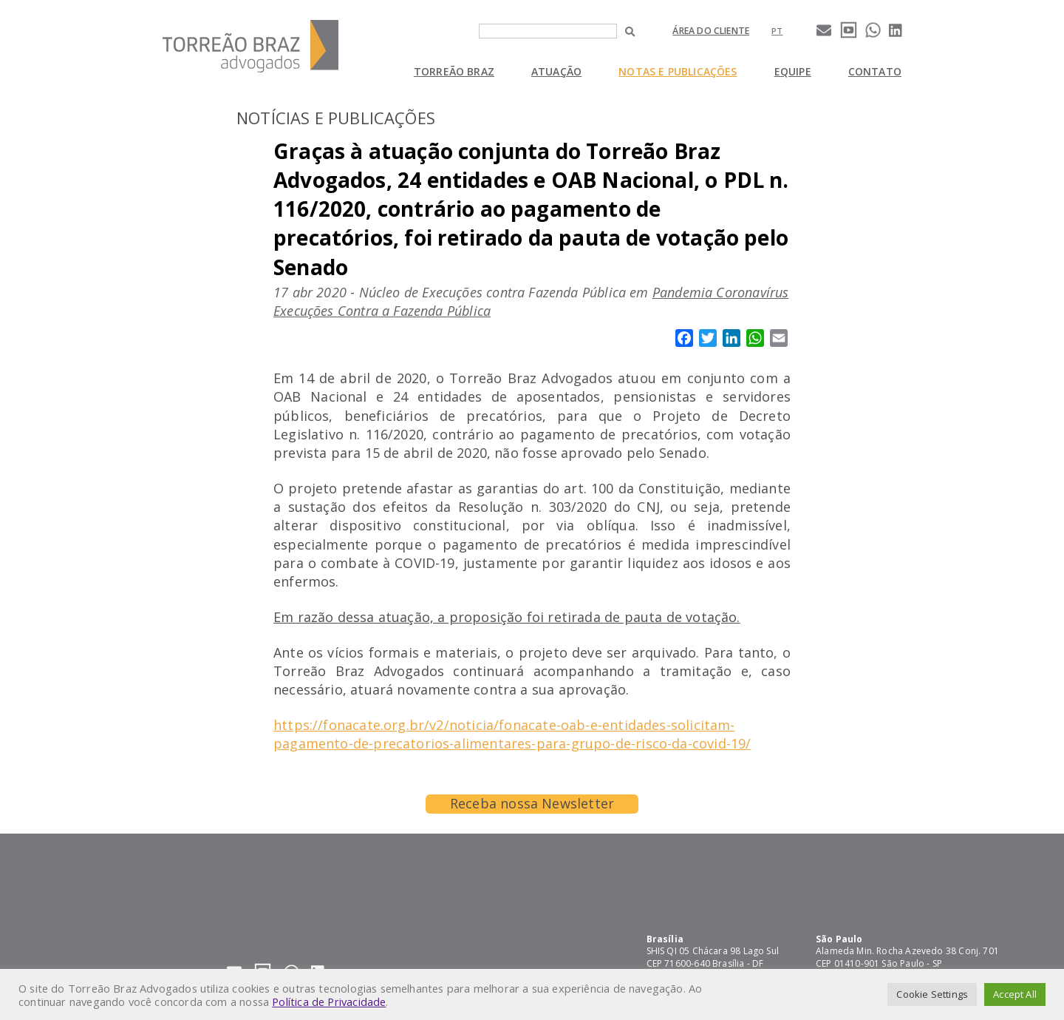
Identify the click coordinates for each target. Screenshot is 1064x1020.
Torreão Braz (454, 71)
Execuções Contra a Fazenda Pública (382, 311)
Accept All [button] (1015, 994)
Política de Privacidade (329, 1001)
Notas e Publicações (677, 71)
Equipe (792, 71)
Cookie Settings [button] (932, 994)
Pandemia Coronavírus (720, 292)
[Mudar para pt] (777, 30)
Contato (874, 71)
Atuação (556, 71)
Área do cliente (710, 30)
